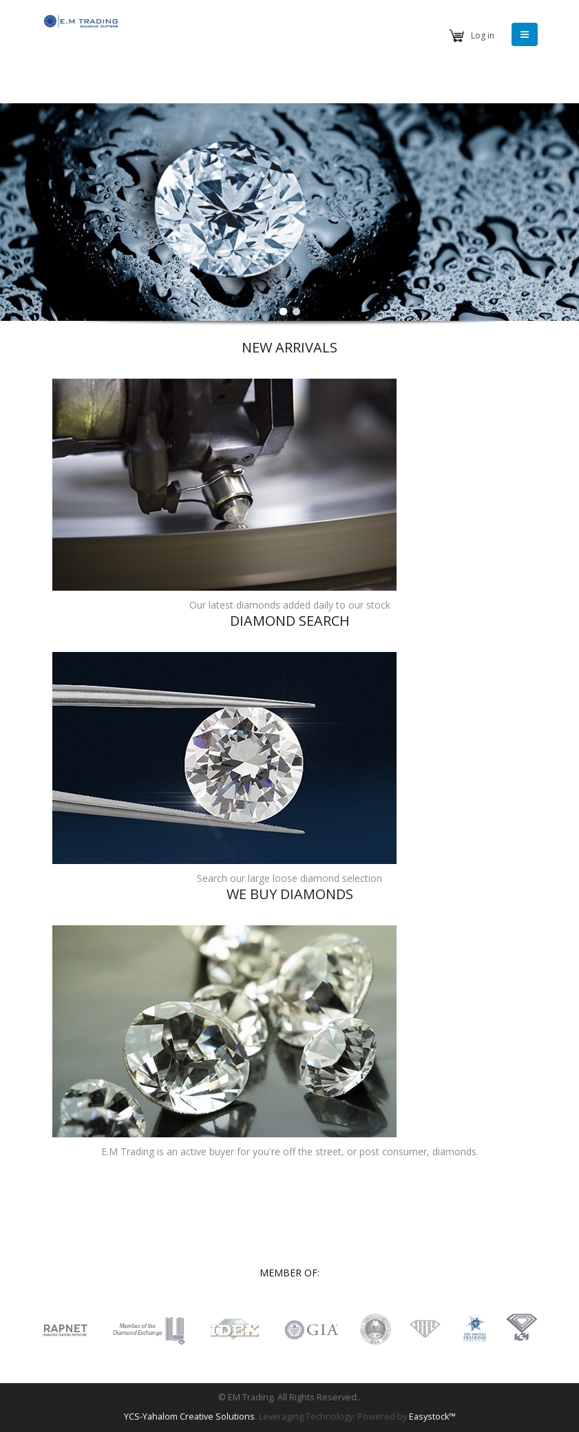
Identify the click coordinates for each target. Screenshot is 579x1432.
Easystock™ (432, 1416)
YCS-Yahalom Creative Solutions (189, 1416)
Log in (482, 35)
